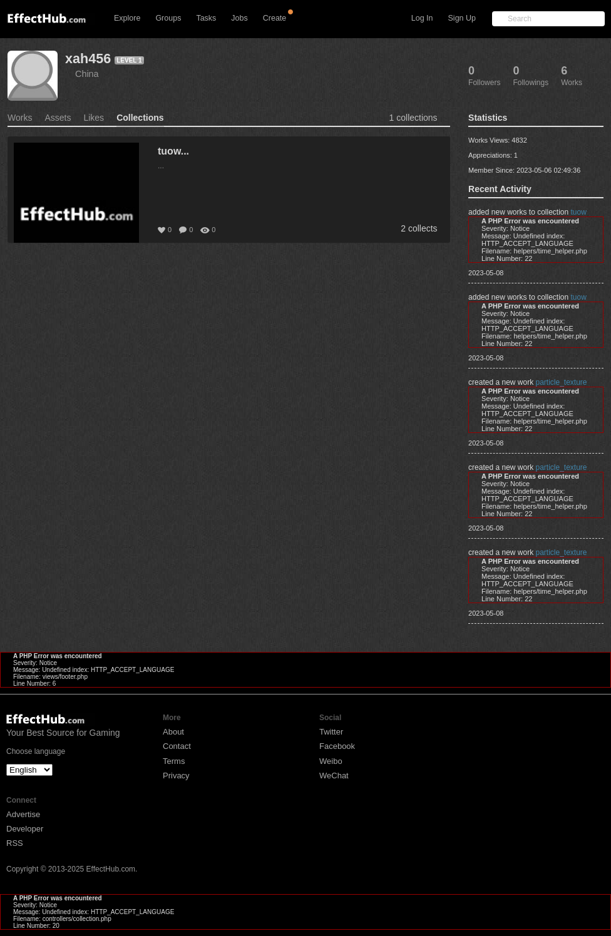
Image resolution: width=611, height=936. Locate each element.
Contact (177, 746)
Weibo (330, 761)
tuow (579, 212)
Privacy (176, 775)
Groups (168, 18)
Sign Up (462, 18)
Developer (24, 828)
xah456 (88, 58)
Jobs (239, 18)
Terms (174, 761)
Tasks (206, 18)
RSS (14, 843)
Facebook (337, 746)
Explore (127, 18)
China (87, 74)
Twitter (331, 731)
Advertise (23, 814)
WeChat (334, 775)
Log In (422, 18)
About (173, 731)
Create (275, 18)
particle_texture (561, 382)
